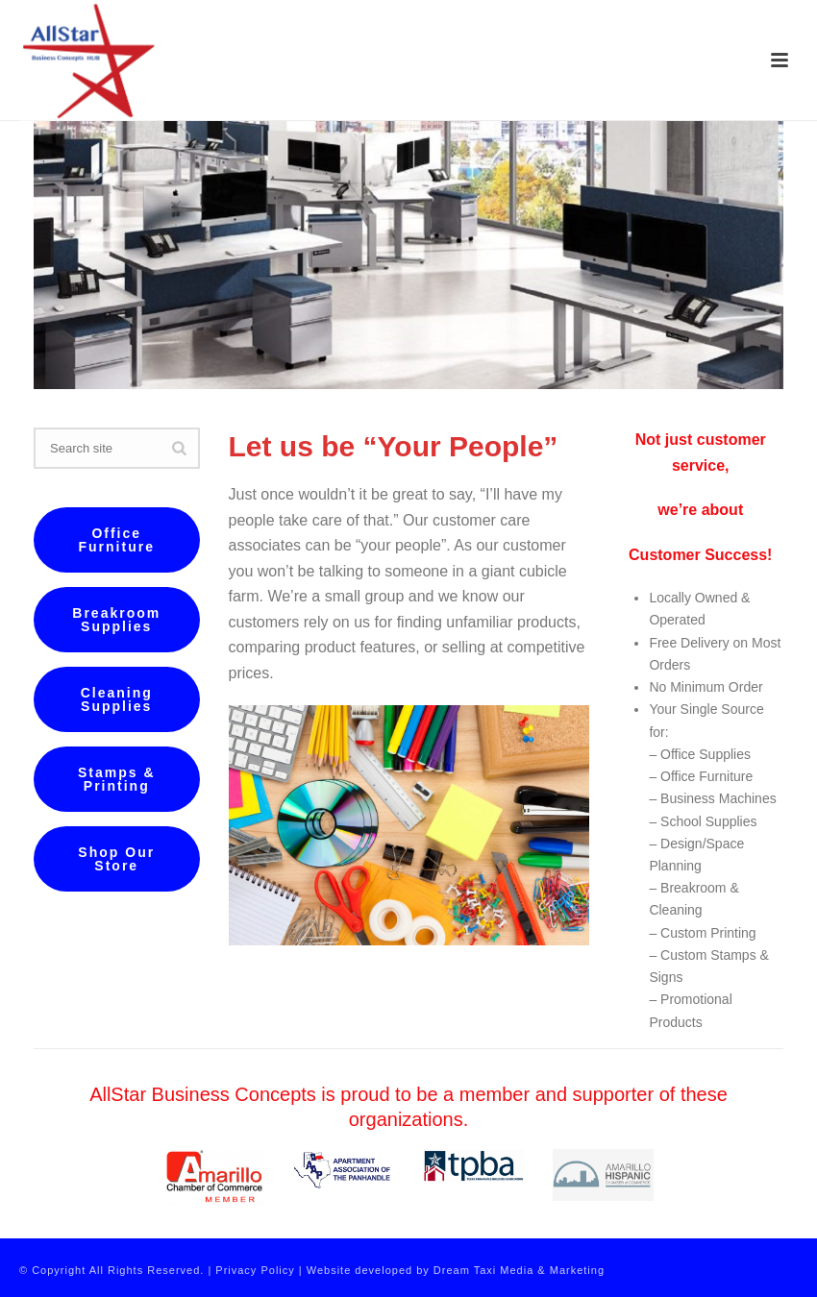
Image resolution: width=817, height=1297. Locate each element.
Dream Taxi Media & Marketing (519, 1270)
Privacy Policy (254, 1270)
